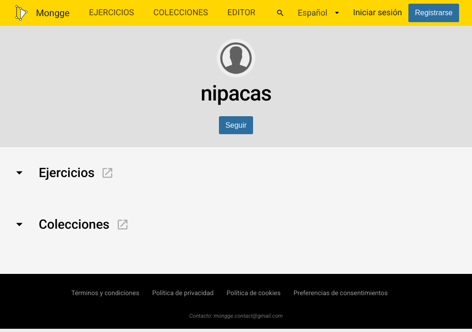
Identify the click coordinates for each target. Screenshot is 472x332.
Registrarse (434, 13)
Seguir (236, 125)
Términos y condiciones (105, 293)
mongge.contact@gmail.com (248, 316)
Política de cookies (253, 293)
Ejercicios (111, 13)
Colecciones (180, 13)
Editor (241, 13)
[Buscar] (280, 13)
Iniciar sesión (377, 13)
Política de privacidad (182, 293)
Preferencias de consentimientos (341, 293)
